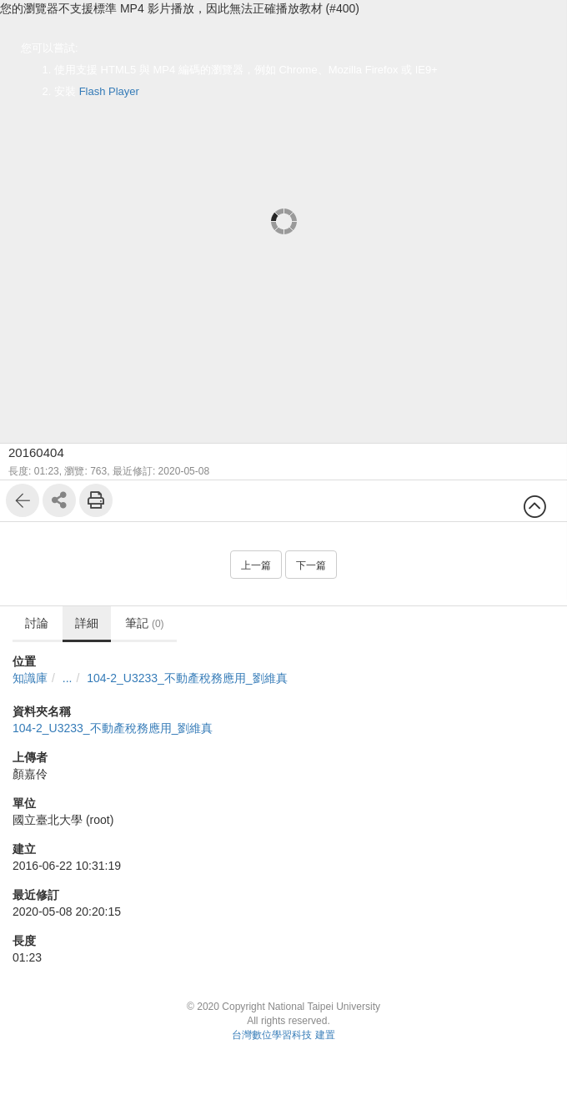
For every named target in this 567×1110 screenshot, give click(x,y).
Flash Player (109, 91)
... (68, 678)
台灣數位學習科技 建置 (283, 1035)
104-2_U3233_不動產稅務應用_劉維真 (187, 678)
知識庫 (30, 678)
